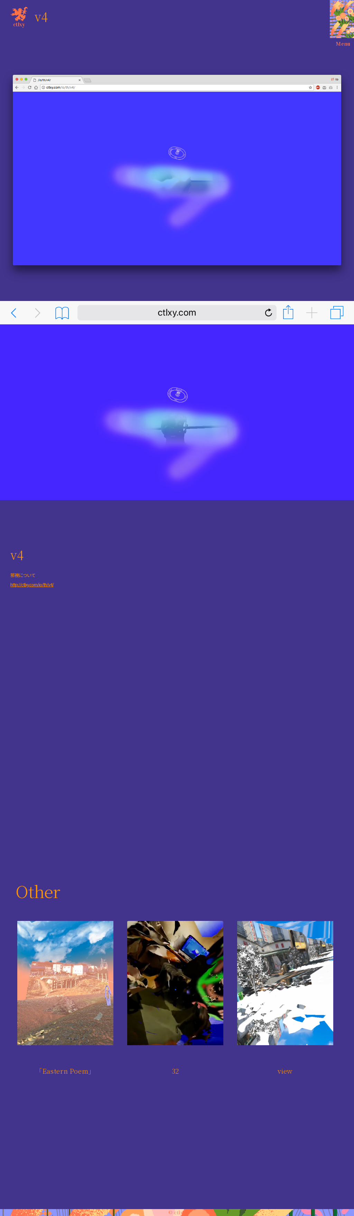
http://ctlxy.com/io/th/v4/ (32, 584)
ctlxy (19, 16)
